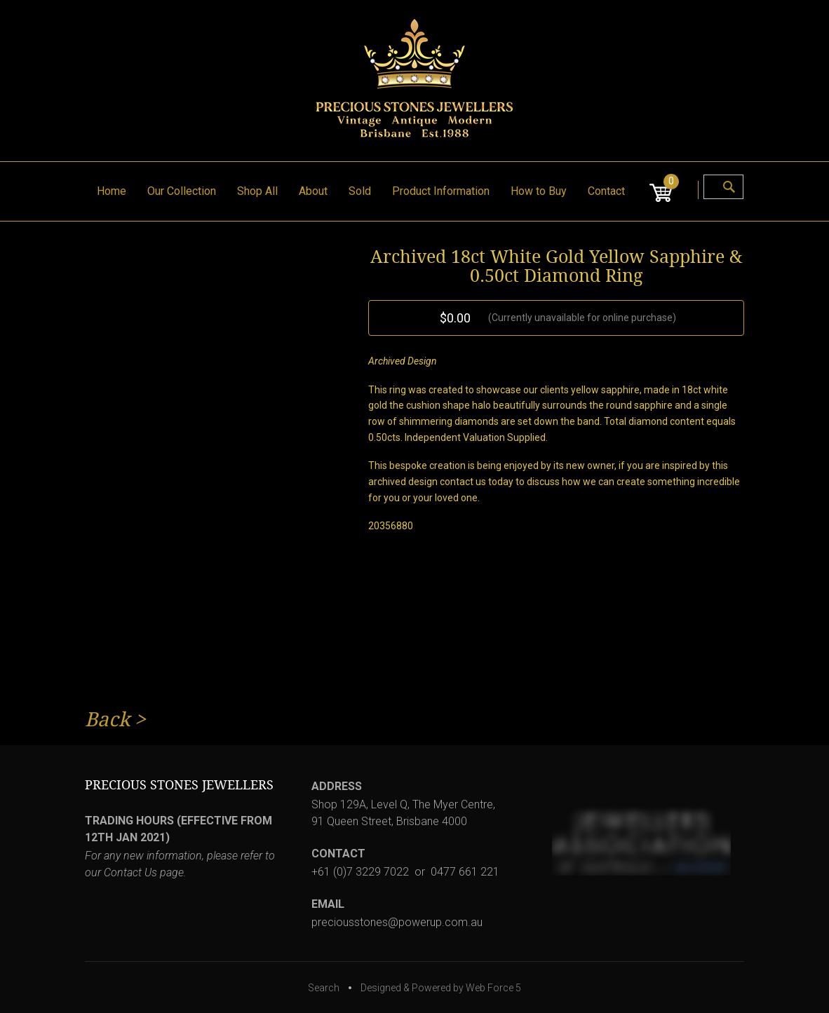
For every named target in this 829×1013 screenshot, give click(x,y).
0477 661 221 (465, 871)
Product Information (441, 191)
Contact (606, 191)
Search (323, 987)
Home (111, 191)
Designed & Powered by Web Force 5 (440, 987)
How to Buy (539, 191)
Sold (360, 191)
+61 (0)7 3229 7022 (360, 871)
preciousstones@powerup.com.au (397, 922)
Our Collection (181, 191)
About (313, 191)
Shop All (257, 191)
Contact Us (130, 872)
